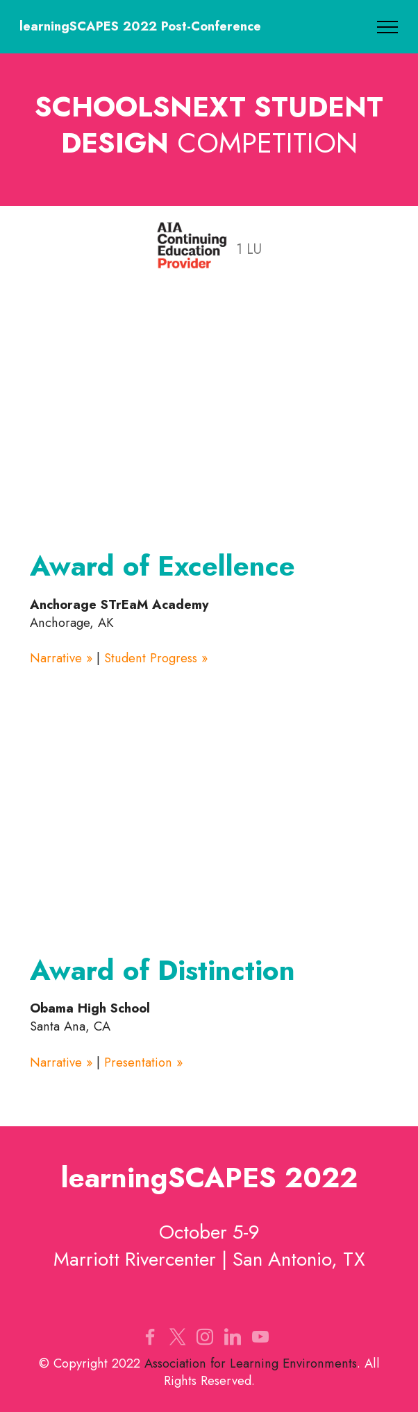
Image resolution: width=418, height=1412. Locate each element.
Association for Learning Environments (250, 1363)
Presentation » (143, 1062)
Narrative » (61, 657)
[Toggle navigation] (388, 27)
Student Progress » (156, 657)
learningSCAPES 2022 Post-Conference (140, 26)
